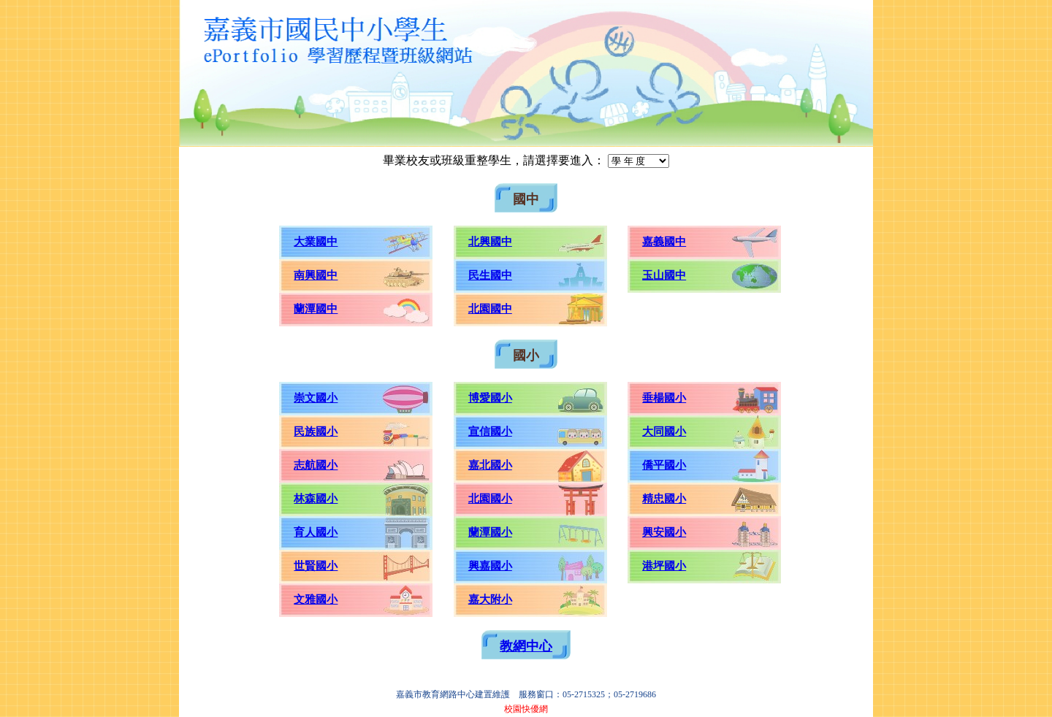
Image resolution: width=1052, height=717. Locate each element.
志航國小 (316, 465)
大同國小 (664, 431)
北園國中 (490, 309)
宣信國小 (490, 431)
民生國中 (490, 275)
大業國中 (316, 242)
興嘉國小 (490, 566)
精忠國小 (664, 499)
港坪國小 (664, 566)
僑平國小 (664, 465)
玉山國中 (664, 275)
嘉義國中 (664, 242)
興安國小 (664, 532)
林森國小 (316, 499)
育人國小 (316, 532)
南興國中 (316, 275)
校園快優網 (526, 709)
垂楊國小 (664, 398)
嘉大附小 (490, 599)
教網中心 (526, 646)
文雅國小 (316, 599)
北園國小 (490, 499)
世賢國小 (316, 566)
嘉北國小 (490, 465)
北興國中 (490, 242)
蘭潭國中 (316, 309)
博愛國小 (490, 398)
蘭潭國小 (490, 532)
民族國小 (316, 431)
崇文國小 (316, 398)
